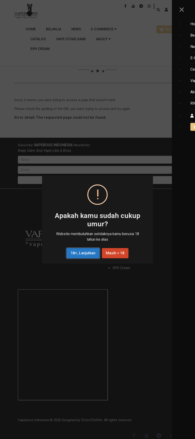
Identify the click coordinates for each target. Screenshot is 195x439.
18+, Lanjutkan (83, 253)
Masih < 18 (115, 253)
